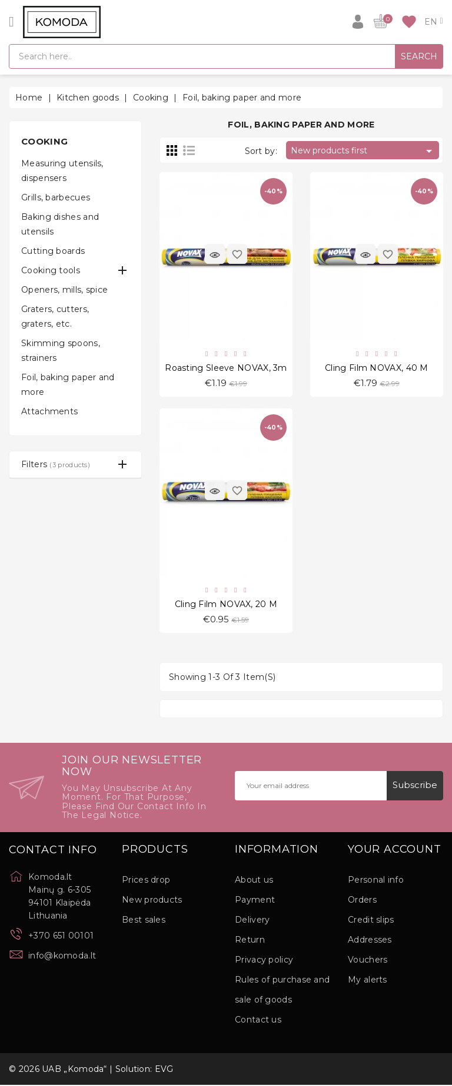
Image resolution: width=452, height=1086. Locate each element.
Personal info (376, 881)
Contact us (258, 1020)
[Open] (11, 22)
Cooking (44, 141)
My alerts (367, 981)
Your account (394, 851)
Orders (362, 901)
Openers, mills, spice (64, 289)
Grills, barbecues (55, 197)
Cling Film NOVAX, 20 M (226, 604)
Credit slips (371, 921)
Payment (255, 901)
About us (254, 881)
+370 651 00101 (61, 936)
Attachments (49, 411)
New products (152, 901)
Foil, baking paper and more (68, 384)
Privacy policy (264, 961)
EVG (164, 1070)
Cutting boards (53, 251)
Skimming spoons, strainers (60, 350)
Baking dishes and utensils (60, 224)
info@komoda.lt (62, 956)
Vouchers (367, 961)
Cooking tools (50, 270)
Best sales (143, 921)
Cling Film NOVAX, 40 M (376, 368)
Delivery (252, 921)
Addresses (370, 941)
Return (250, 941)
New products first (363, 151)
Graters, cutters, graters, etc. (55, 316)
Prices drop (146, 881)
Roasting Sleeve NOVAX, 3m (226, 368)
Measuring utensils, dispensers (62, 170)
